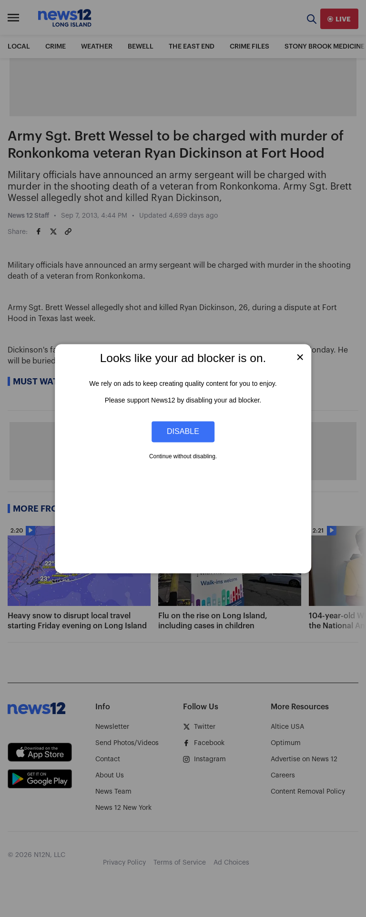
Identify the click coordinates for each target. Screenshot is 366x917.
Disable (183, 431)
